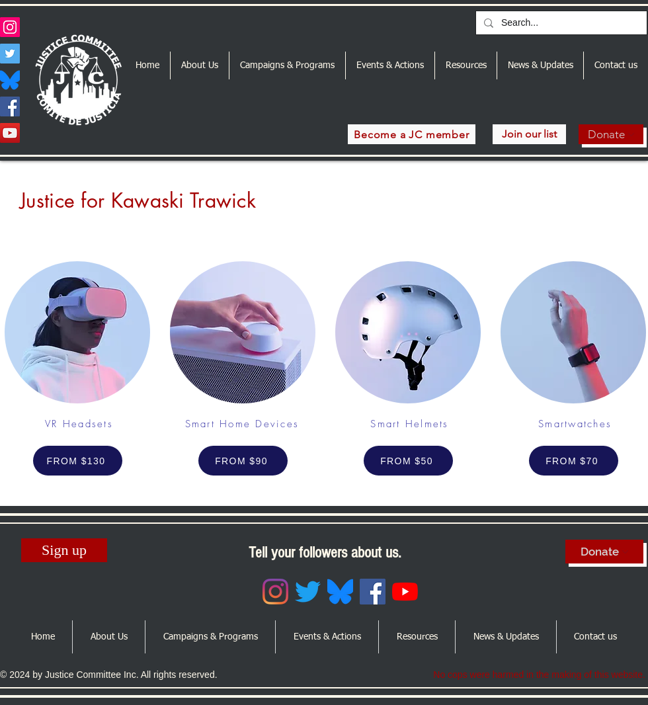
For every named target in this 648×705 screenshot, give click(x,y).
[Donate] (611, 134)
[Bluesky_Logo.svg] (10, 80)
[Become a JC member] (411, 134)
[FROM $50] (408, 461)
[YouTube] (10, 133)
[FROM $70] (573, 461)
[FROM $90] (243, 461)
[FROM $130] (77, 461)
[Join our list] (529, 134)
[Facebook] (10, 106)
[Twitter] (10, 53)
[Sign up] (64, 550)
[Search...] (560, 23)
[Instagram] (10, 27)
